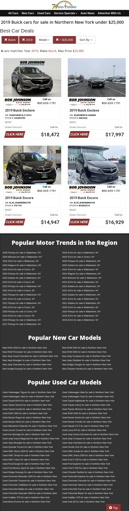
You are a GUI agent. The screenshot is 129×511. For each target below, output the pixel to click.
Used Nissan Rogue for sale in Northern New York (27, 417)
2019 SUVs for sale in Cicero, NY (19, 315)
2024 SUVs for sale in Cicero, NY (19, 269)
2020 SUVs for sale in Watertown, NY (80, 307)
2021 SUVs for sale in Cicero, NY (19, 299)
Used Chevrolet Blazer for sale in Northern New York (87, 493)
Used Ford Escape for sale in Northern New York (26, 464)
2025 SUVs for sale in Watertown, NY (21, 261)
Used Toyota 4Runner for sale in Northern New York (87, 409)
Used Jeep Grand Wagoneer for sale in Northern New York (31, 438)
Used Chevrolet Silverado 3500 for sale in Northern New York (30, 494)
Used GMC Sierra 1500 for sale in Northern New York (28, 451)
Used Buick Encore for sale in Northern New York (26, 501)
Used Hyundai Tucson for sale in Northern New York (28, 447)
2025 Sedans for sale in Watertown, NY (81, 265)
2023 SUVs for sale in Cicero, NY (19, 282)
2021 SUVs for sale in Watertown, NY (80, 299)
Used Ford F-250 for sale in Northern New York (85, 468)
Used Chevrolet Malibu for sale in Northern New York (28, 489)
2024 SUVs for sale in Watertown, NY (80, 269)
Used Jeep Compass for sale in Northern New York (86, 438)
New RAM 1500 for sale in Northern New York (25, 347)
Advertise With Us (109, 13)
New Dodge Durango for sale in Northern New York (27, 368)
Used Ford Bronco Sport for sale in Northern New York (29, 468)
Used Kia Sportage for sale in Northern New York (26, 434)
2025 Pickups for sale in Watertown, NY (81, 261)
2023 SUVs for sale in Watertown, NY (80, 282)
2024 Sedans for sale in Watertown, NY (22, 278)
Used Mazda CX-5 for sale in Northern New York (85, 426)
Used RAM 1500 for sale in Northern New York (25, 413)
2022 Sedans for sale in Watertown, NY (81, 294)
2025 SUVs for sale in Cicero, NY (78, 257)
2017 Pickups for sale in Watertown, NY (22, 324)
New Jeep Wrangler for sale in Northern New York (27, 360)
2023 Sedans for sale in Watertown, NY (81, 286)
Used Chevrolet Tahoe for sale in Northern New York (87, 485)
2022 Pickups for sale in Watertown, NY (22, 294)
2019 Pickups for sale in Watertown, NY (22, 320)
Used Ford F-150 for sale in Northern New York (85, 459)
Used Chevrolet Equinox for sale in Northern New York (88, 476)
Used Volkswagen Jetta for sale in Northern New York (28, 396)
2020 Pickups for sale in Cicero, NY (20, 311)
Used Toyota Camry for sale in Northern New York (86, 405)
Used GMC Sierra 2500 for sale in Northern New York (88, 455)
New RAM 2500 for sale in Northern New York (84, 347)
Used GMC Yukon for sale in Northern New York (26, 459)
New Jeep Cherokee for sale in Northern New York (27, 364)
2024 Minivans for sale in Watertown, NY (81, 278)
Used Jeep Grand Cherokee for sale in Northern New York (90, 434)
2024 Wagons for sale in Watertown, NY (81, 273)
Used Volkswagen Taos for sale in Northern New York (88, 396)
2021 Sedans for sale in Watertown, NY (81, 303)
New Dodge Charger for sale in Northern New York (86, 364)
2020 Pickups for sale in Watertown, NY (81, 311)
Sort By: (85, 40)
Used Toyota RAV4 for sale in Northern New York (26, 400)
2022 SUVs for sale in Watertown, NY (80, 290)
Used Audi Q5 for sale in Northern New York (83, 501)
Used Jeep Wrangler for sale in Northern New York (27, 443)
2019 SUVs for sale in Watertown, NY (80, 315)
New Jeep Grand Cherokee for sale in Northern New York (30, 356)
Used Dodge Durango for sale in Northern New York (28, 472)
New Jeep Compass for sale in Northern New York (86, 356)
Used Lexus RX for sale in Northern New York (84, 430)
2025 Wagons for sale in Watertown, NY (22, 265)
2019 (27, 40)
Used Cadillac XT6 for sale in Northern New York (85, 497)
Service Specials (65, 13)
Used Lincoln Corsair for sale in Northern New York (27, 430)
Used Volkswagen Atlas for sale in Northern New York (88, 392)
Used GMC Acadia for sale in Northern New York (85, 451)
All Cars (13, 13)
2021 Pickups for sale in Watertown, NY (22, 303)
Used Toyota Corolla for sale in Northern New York (27, 409)
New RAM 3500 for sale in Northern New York (84, 352)
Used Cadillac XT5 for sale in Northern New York (26, 497)
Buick (10, 40)
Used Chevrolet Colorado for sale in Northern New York (89, 480)
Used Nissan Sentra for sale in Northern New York (86, 417)
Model (44, 40)
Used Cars (44, 13)
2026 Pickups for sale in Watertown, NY (22, 252)
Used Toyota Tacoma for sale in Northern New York (27, 405)
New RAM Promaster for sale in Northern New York (27, 352)
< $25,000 (64, 40)
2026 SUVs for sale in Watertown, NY (80, 252)
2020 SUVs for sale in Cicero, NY (19, 307)
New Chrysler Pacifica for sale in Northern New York (87, 368)
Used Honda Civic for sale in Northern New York (85, 447)
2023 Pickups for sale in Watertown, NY (22, 286)
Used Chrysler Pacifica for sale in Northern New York (87, 472)
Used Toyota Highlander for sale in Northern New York (88, 400)
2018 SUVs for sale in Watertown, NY (80, 320)
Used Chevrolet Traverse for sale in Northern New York (29, 480)
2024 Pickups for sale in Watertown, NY (22, 273)
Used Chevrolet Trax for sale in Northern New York (86, 489)
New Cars (28, 13)
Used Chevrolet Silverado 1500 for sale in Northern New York (30, 477)
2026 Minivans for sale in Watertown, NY (22, 257)
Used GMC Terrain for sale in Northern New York (26, 455)
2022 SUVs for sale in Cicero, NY (19, 290)
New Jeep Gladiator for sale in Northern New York (86, 360)
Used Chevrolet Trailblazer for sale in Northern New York (30, 485)
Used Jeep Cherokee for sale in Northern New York (87, 443)
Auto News (88, 13)
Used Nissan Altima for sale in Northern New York (26, 421)
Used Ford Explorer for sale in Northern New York (86, 464)
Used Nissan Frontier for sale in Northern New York (87, 421)
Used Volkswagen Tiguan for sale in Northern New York (29, 392)
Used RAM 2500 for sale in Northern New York (84, 413)
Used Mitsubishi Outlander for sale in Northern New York (30, 426)
